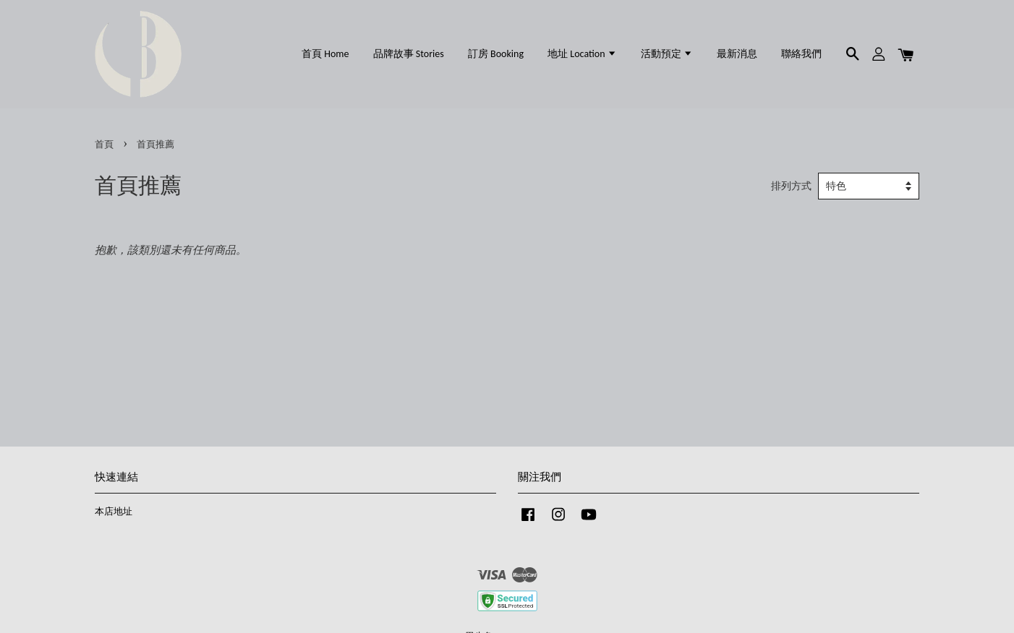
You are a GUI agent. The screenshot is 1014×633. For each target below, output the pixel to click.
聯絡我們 (801, 54)
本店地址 (113, 512)
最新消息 (737, 54)
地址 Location (582, 54)
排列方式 (791, 186)
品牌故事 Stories (408, 54)
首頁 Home (325, 54)
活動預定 (667, 54)
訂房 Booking (496, 54)
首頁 (104, 144)
